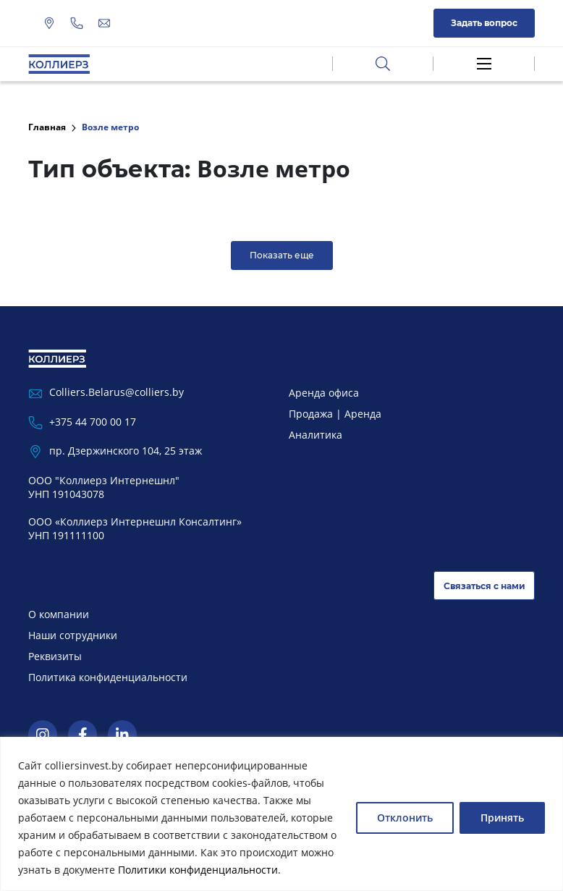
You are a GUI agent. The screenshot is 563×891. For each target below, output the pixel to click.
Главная (47, 127)
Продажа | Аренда (335, 414)
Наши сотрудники (72, 635)
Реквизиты (55, 656)
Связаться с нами (484, 585)
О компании (58, 614)
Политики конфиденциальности (198, 870)
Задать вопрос (484, 22)
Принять (502, 817)
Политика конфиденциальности (107, 677)
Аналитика (315, 435)
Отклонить (405, 817)
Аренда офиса (324, 393)
